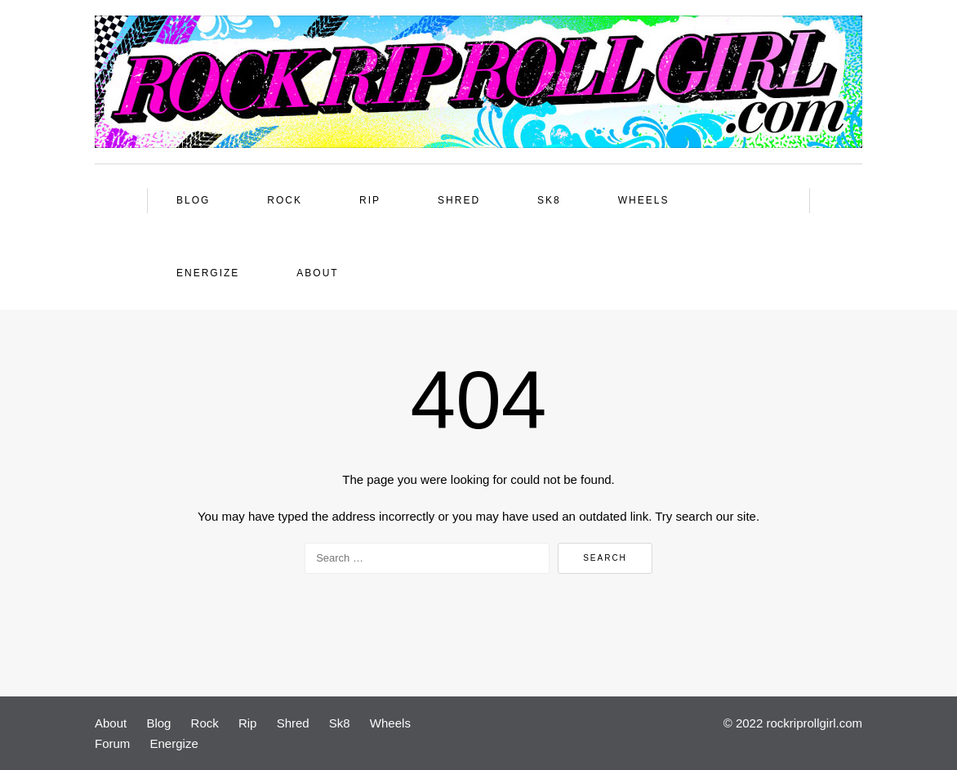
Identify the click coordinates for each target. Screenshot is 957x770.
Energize (207, 273)
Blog (193, 200)
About (317, 273)
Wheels (644, 200)
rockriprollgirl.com (814, 723)
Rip (370, 200)
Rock (284, 200)
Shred (459, 200)
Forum (112, 743)
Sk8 (549, 200)
